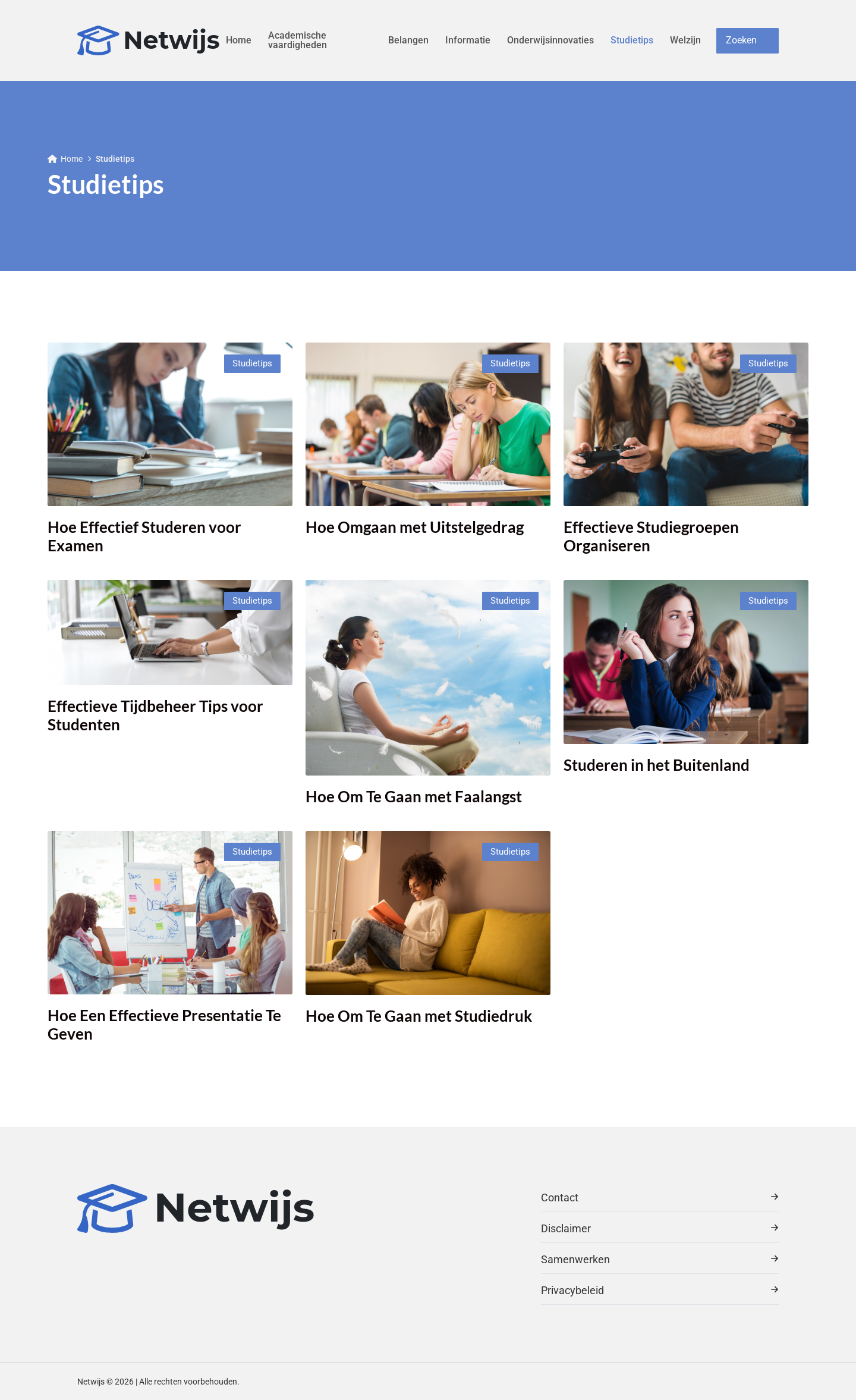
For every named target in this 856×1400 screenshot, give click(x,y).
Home (238, 40)
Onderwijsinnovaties (550, 40)
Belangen (408, 40)
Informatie (467, 40)
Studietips (631, 40)
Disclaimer (660, 1228)
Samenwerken (660, 1259)
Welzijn (685, 40)
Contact (660, 1197)
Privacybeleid (660, 1290)
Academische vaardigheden (297, 40)
